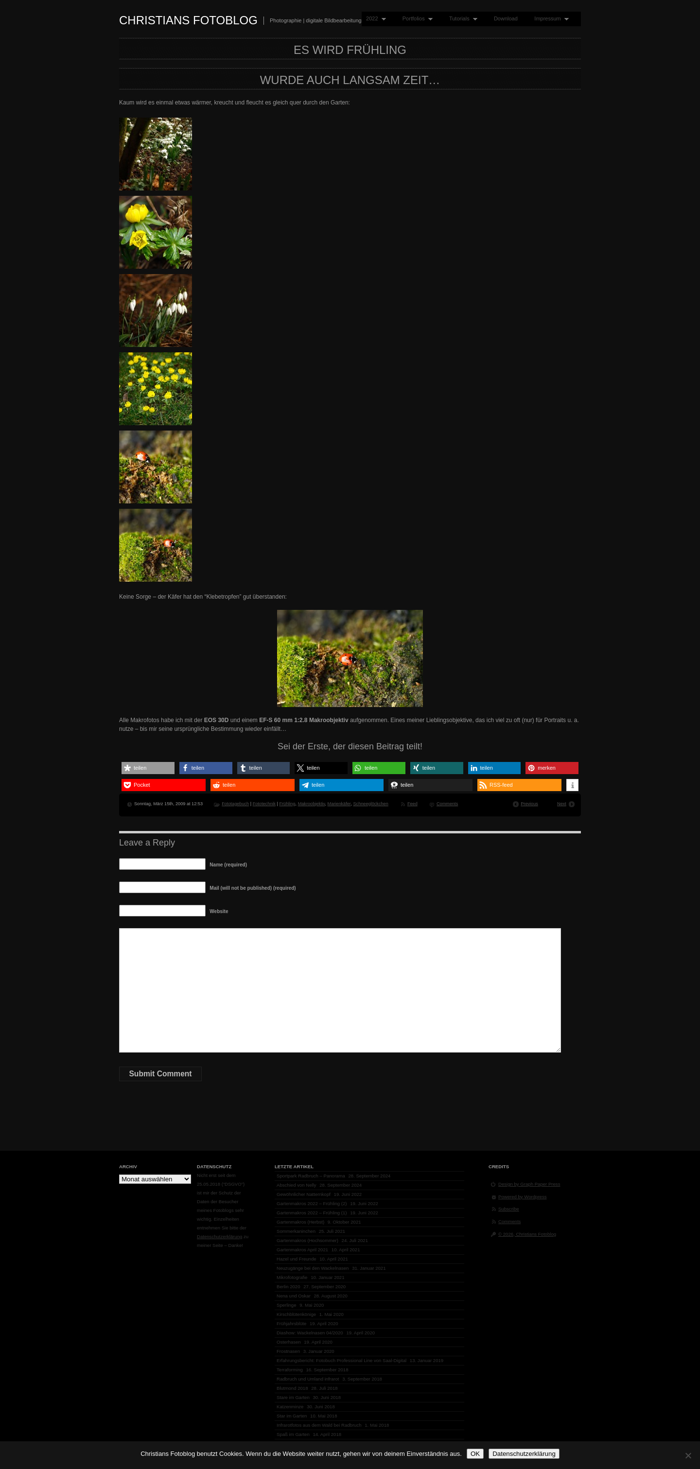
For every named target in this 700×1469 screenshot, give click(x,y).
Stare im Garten (293, 1397)
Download (506, 18)
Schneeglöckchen (370, 803)
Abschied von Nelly (296, 1185)
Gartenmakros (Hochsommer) (307, 1240)
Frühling (287, 803)
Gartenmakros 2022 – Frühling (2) (312, 1203)
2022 (374, 19)
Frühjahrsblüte (291, 1323)
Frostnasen (288, 1351)
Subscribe (508, 1208)
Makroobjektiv (311, 803)
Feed (412, 803)
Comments (447, 803)
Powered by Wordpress (522, 1196)
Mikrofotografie (292, 1277)
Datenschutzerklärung (219, 1236)
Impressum (549, 19)
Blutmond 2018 (292, 1388)
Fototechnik (264, 803)
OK (475, 1453)
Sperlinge (287, 1305)
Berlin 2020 (288, 1286)
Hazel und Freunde (296, 1259)
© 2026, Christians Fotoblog (527, 1234)
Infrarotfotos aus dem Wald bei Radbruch (319, 1425)
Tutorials (461, 19)
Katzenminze (290, 1406)
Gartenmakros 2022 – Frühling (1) (312, 1212)
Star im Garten (292, 1415)
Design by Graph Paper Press (529, 1184)
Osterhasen (289, 1342)
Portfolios (415, 19)
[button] (148, 768)
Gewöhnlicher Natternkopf (304, 1194)
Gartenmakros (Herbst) (300, 1222)
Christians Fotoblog (188, 20)
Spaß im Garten (293, 1434)
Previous (529, 803)
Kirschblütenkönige (296, 1314)
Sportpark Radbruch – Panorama (311, 1175)
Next (561, 803)
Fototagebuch (235, 803)
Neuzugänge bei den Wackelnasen (313, 1268)
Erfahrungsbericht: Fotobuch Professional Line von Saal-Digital (341, 1360)
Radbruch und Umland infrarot (308, 1379)
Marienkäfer (339, 803)
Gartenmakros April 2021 (302, 1249)
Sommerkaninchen (296, 1231)
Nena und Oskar (294, 1295)
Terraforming (290, 1369)
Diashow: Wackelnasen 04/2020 (310, 1332)
